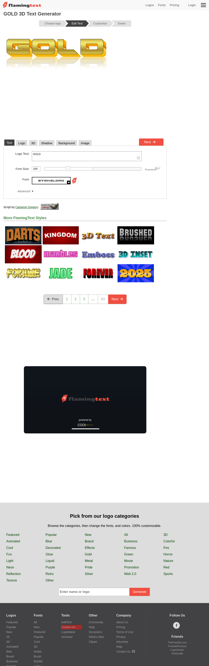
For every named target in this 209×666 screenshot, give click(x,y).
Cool (9, 548)
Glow (49, 554)
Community (96, 622)
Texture (11, 580)
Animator (67, 637)
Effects (90, 548)
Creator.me (68, 627)
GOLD (86, 156)
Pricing (174, 5)
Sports (168, 574)
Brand (89, 541)
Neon (10, 567)
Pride (88, 567)
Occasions (95, 632)
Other (50, 580)
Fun (9, 554)
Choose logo (53, 23)
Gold (88, 554)
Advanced (24, 191)
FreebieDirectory (177, 646)
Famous (130, 548)
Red (166, 567)
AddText (66, 622)
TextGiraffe (177, 653)
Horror (168, 554)
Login (192, 5)
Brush (37, 656)
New (88, 534)
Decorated (53, 548)
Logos (150, 5)
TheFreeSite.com (177, 642)
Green (128, 554)
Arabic (38, 651)
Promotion (131, 567)
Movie (128, 561)
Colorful (169, 541)
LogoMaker (68, 632)
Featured (12, 534)
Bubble (38, 661)
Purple (50, 567)
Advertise (122, 641)
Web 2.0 (130, 574)
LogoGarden (177, 649)
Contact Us (125, 651)
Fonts (162, 5)
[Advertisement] (85, 106)
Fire (166, 548)
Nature (168, 561)
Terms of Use (124, 632)
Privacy (121, 637)
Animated (13, 541)
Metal (89, 561)
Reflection (13, 574)
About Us (122, 622)
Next (150, 142)
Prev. (53, 299)
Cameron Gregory (26, 207)
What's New (96, 637)
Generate (140, 591)
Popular (51, 534)
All (126, 534)
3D (165, 534)
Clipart (93, 641)
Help (92, 627)
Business (130, 541)
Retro (49, 574)
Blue (49, 541)
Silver (89, 574)
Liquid (50, 561)
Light (9, 561)
